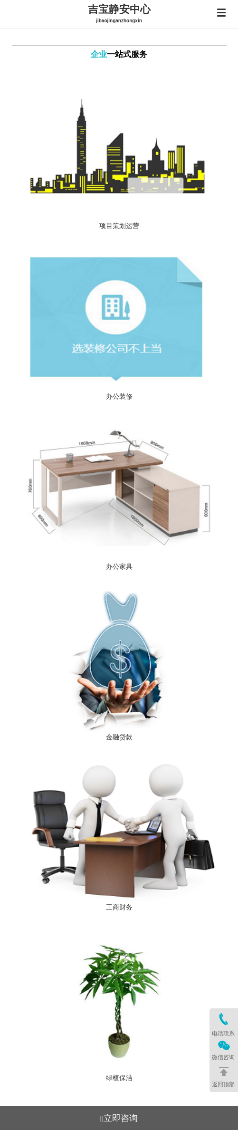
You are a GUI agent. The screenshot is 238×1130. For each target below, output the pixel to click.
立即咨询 (119, 1118)
